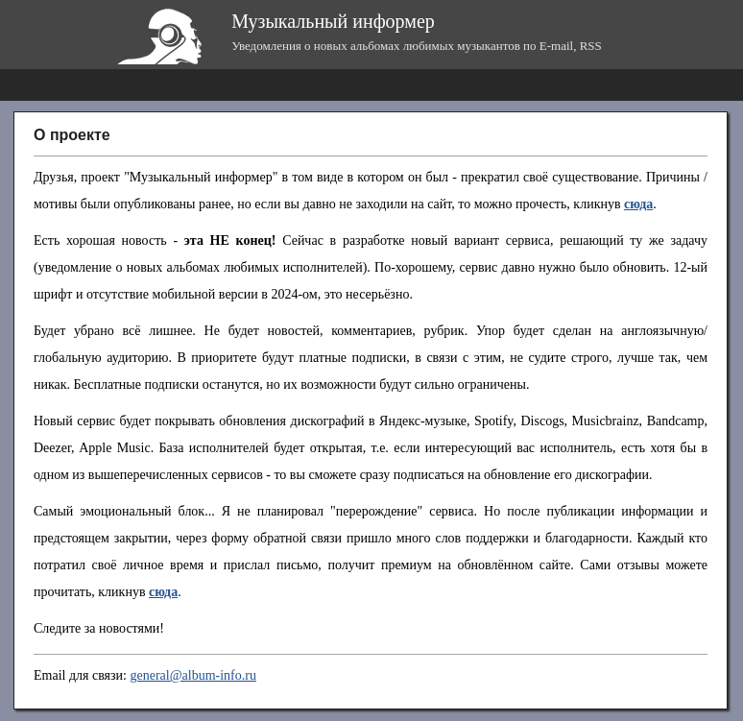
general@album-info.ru (192, 675)
